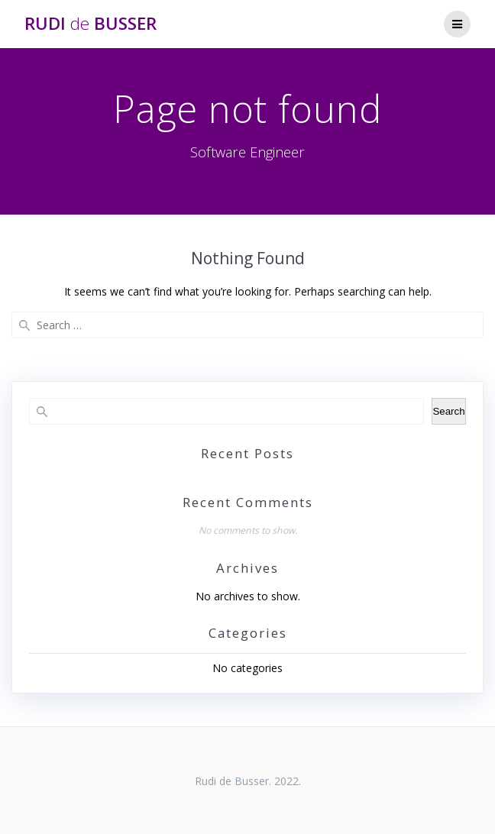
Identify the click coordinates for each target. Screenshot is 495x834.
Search (448, 411)
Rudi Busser (90, 23)
